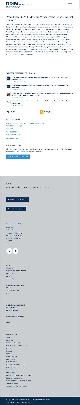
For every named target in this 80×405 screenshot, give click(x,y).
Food (8, 354)
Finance (9, 351)
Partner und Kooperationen (16, 271)
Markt (8, 288)
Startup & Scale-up (12, 383)
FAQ (7, 293)
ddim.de (9, 241)
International (10, 359)
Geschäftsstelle (12, 279)
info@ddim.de (15, 138)
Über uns (9, 268)
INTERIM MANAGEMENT (15, 285)
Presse (8, 276)
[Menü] (70, 4)
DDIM (8, 265)
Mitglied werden (12, 310)
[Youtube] (16, 251)
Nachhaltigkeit (11, 367)
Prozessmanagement (14, 378)
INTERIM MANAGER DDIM (15, 305)
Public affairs (11, 273)
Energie (9, 348)
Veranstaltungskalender (15, 317)
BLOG (8, 323)
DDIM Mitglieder (11, 308)
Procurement (11, 373)
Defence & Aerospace (14, 343)
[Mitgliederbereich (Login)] (17, 199)
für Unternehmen (12, 290)
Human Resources (12, 356)
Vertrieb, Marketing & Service (16, 386)
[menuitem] (70, 4)
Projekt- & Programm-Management (18, 375)
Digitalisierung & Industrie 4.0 (16, 345)
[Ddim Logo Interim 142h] (33, 4)
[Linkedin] (10, 251)
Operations (10, 370)
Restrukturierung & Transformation (18, 381)
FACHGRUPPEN (11, 335)
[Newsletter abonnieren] (16, 209)
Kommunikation (11, 362)
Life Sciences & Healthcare (15, 364)
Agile (8, 337)
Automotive (10, 340)
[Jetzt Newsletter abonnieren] (18, 157)
